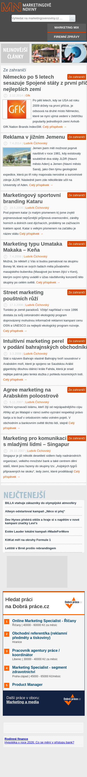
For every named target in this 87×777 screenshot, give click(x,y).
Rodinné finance (16, 739)
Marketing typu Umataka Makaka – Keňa (32, 247)
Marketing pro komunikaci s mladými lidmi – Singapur (36, 441)
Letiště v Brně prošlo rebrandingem (30, 548)
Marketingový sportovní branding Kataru (32, 198)
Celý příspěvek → (55, 126)
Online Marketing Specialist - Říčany (44, 621)
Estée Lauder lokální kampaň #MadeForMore (37, 531)
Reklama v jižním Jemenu (34, 137)
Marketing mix (67, 27)
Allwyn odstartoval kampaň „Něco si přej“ (35, 511)
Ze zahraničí (76, 77)
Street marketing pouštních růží (23, 295)
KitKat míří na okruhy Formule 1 (28, 540)
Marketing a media (22, 702)
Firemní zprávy (67, 37)
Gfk (28, 95)
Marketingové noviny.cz (20, 7)
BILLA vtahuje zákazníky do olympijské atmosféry (40, 503)
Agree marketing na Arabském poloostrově (30, 393)
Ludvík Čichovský (35, 143)
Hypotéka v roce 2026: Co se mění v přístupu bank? (39, 742)
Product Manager (27, 685)
